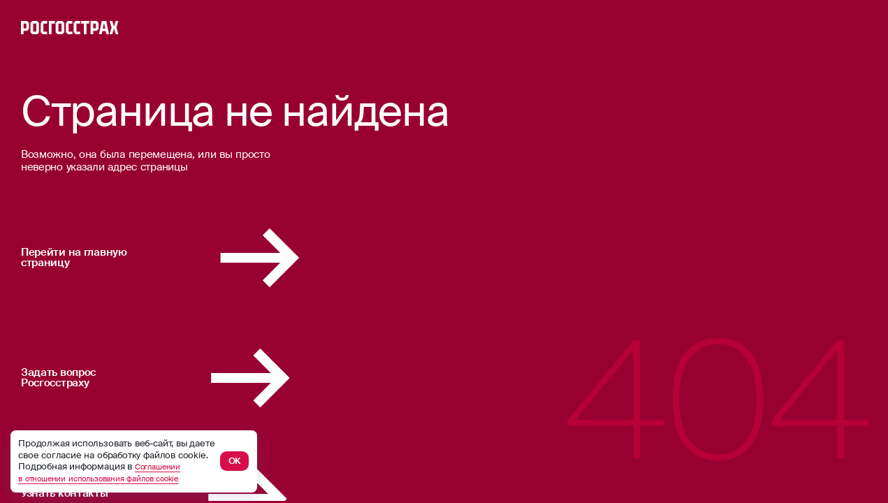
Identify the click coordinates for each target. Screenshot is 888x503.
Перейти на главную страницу (204, 257)
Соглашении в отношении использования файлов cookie (114, 472)
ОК (235, 461)
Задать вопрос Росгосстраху (199, 378)
